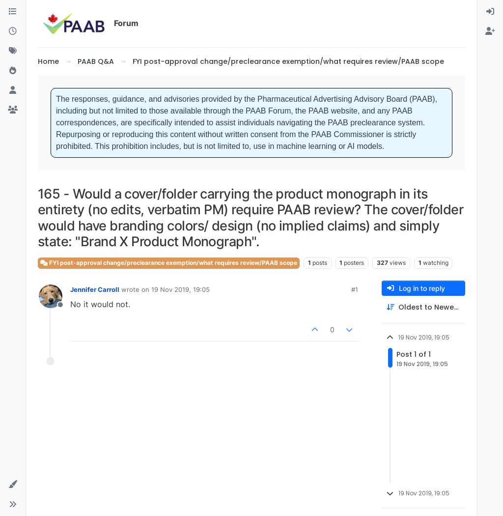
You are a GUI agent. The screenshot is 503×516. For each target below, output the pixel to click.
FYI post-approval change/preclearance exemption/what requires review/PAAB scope (168, 262)
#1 (354, 289)
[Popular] (13, 71)
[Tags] (13, 51)
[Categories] (13, 12)
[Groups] (13, 110)
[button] (13, 484)
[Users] (13, 90)
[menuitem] (490, 12)
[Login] (490, 12)
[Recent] (13, 31)
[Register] (490, 31)
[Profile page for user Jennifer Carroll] (50, 296)
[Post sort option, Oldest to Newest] (423, 307)
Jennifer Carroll (94, 289)
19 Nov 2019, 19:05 (180, 289)
